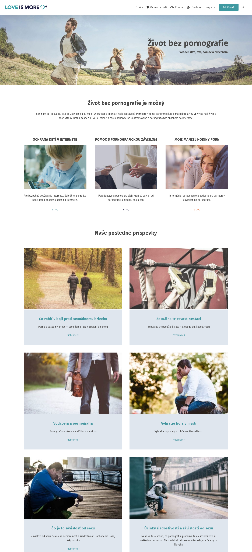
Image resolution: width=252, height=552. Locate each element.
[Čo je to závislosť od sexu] (143, 370)
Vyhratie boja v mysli (73, 410)
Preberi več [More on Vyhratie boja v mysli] (72, 426)
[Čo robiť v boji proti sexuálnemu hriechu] (73, 279)
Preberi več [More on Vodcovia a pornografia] (213, 335)
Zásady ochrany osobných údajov (152, 546)
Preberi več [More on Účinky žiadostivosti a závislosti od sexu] (213, 435)
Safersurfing (98, 546)
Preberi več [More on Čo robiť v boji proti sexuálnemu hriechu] (72, 335)
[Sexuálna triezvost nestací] (143, 279)
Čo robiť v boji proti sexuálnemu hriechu (73, 319)
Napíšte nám (107, 514)
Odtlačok (131, 546)
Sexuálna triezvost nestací (143, 319)
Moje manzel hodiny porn (49, 522)
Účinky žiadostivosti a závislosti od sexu (214, 410)
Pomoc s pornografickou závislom (54, 512)
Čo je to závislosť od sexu (143, 410)
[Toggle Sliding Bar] (243, 7)
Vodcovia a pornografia (214, 319)
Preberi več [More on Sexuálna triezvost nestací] (142, 335)
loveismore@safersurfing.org (116, 508)
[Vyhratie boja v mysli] (73, 370)
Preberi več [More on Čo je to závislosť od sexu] (142, 430)
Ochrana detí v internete (48, 503)
